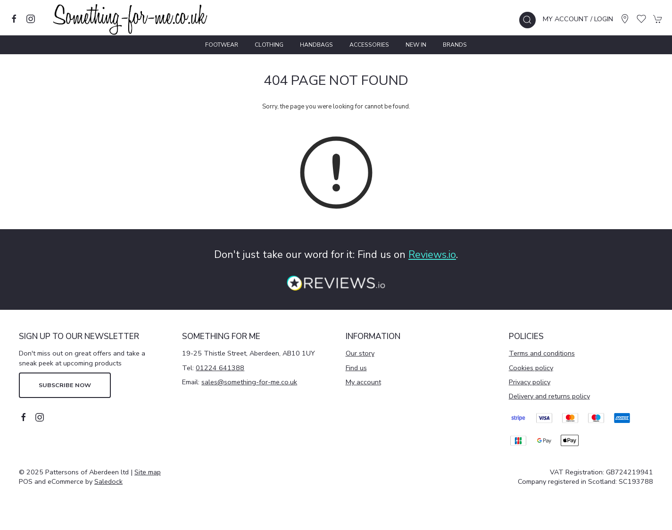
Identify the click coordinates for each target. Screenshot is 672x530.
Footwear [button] (221, 45)
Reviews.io (432, 255)
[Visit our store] (625, 19)
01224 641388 (220, 368)
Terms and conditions (542, 353)
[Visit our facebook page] (14, 19)
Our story (360, 353)
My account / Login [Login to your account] (578, 19)
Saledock (108, 481)
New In (416, 45)
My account (363, 382)
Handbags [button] (316, 45)
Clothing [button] (269, 45)
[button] (527, 20)
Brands (455, 45)
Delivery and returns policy (549, 396)
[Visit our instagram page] (30, 19)
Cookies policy (531, 368)
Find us (356, 368)
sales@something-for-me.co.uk (249, 382)
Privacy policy (529, 382)
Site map (147, 472)
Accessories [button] (369, 45)
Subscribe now (65, 385)
